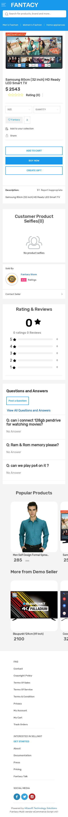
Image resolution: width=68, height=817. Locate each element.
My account (20, 710)
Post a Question (18, 400)
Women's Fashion (32, 25)
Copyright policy (23, 675)
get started (21, 741)
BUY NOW (34, 160)
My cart (18, 717)
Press (17, 762)
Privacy (18, 703)
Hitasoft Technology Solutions (40, 808)
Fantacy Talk (21, 776)
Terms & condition (24, 696)
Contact (18, 668)
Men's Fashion (10, 25)
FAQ (16, 661)
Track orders (21, 724)
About (17, 748)
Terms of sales (22, 682)
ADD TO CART (34, 150)
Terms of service (23, 689)
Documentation (22, 755)
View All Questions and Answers (28, 410)
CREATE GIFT (34, 170)
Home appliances (55, 25)
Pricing (17, 769)
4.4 (23, 279)
